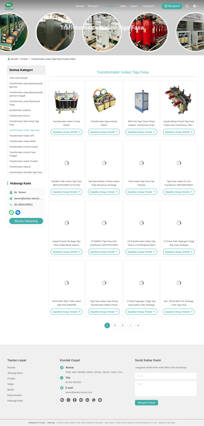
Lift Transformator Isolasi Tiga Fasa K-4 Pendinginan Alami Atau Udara (141, 245)
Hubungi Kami (150, 6)
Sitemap (51, 422)
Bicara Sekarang (26, 221)
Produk (111, 6)
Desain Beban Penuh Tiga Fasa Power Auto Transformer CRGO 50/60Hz (179, 125)
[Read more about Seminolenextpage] (130, 325)
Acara (134, 6)
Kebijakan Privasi (36, 422)
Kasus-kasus (14, 395)
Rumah (80, 6)
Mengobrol (172, 6)
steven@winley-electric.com (29, 198)
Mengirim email (146, 402)
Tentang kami (95, 6)
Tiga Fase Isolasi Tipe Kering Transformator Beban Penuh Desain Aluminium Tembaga (104, 305)
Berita (10, 389)
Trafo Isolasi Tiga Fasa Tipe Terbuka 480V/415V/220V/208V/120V (141, 185)
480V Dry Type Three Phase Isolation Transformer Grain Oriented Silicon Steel (141, 125)
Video (123, 6)
